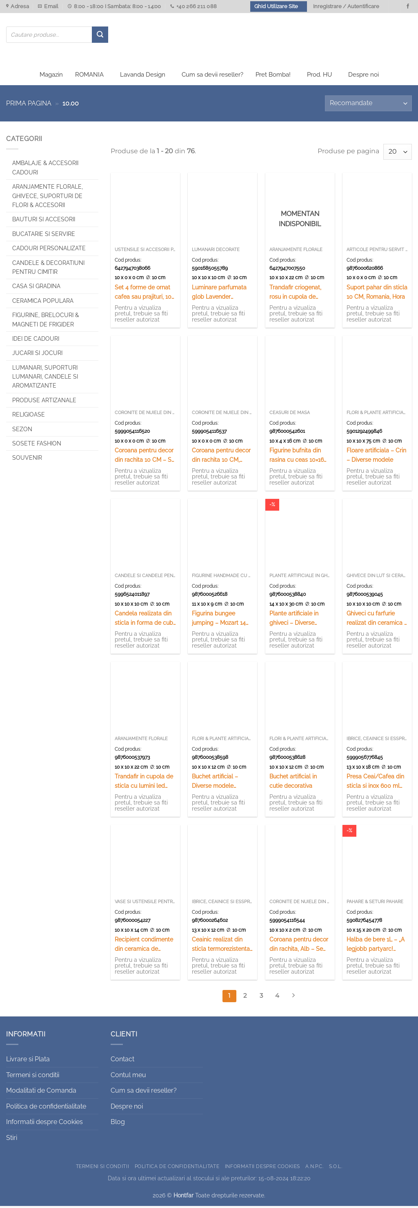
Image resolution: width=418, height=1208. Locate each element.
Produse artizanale (44, 402)
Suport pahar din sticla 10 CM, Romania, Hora (377, 294)
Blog (118, 1124)
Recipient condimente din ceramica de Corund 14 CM (144, 946)
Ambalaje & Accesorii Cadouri (45, 169)
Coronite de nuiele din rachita (145, 414)
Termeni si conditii (32, 1076)
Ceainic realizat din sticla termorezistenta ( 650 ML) (221, 946)
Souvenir (27, 459)
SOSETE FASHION (36, 445)
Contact (122, 1061)
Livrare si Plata (28, 1061)
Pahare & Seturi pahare (375, 903)
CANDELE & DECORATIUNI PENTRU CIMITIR (48, 269)
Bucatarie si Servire (43, 235)
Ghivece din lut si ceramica (377, 577)
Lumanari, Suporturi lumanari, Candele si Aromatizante (45, 378)
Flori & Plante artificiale (377, 414)
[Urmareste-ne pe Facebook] (407, 6)
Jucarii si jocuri (37, 355)
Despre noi (363, 76)
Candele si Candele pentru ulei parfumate (145, 577)
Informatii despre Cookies (44, 1124)
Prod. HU (319, 76)
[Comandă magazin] (368, 105)
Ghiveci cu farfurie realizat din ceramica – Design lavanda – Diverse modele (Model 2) (377, 620)
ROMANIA (89, 76)
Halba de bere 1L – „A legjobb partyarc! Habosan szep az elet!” (377, 946)
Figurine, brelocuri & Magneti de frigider (45, 321)
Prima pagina (28, 105)
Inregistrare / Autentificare (346, 6)
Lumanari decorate (216, 251)
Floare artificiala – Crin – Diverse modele (376, 457)
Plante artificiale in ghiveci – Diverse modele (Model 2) (293, 620)
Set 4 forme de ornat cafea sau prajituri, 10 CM (143, 294)
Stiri (11, 1140)
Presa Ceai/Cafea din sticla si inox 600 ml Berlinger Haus (375, 783)
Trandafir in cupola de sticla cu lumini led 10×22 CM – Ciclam (144, 783)
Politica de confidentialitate (46, 1108)
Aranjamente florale (295, 251)
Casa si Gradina (36, 288)
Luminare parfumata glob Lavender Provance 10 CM (219, 294)
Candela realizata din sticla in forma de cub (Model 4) (144, 620)
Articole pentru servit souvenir (377, 251)
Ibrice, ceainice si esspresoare (377, 740)
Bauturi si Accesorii (43, 221)
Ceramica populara (42, 302)
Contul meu (128, 1076)
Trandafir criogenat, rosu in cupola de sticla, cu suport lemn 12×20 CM (298, 294)
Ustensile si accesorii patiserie (145, 251)
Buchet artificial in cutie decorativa (293, 783)
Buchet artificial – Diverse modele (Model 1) (215, 783)
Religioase (28, 416)
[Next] (293, 998)
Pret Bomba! (273, 76)
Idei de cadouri (35, 340)
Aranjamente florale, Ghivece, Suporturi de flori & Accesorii (47, 197)
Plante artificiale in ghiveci (300, 577)
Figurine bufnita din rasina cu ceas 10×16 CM (296, 457)
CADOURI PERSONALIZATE (49, 250)
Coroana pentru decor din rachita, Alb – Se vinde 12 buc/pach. (298, 946)
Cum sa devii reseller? (212, 76)
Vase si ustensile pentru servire (145, 903)
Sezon (22, 431)
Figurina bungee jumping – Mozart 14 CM (219, 620)
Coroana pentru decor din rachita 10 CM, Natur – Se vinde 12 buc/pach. (221, 457)
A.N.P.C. (314, 1168)
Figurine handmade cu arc (222, 577)
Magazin (51, 76)
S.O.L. (335, 1168)
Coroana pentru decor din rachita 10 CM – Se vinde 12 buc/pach (145, 457)
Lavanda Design (142, 76)
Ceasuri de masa (289, 414)
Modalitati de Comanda (41, 1092)
